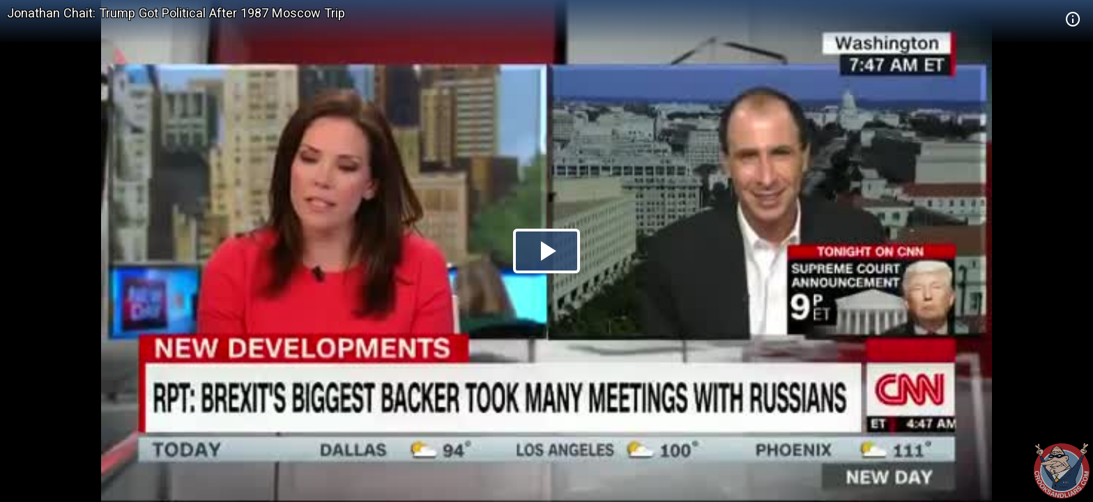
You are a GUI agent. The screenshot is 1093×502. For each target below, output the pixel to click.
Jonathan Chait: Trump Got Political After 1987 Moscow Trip (176, 13)
